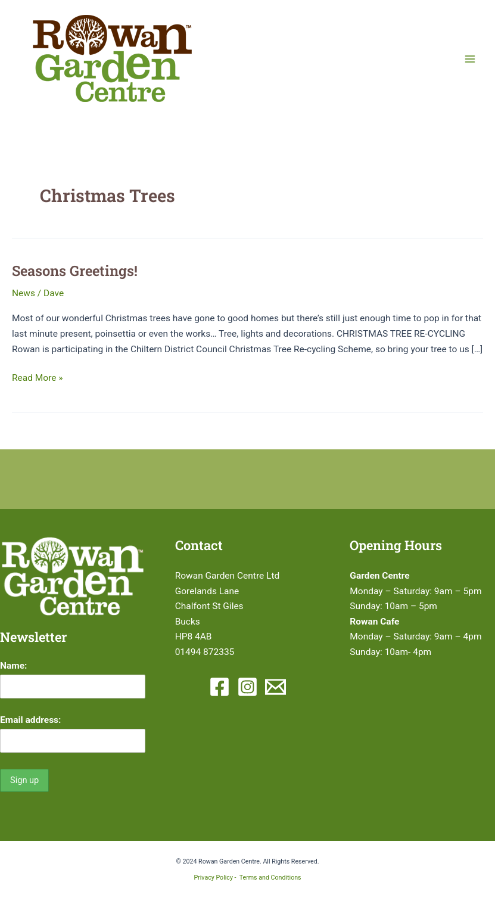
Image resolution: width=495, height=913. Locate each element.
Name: (13, 665)
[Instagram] (247, 686)
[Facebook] (219, 686)
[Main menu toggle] (470, 59)
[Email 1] (275, 686)
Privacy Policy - (216, 877)
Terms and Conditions (270, 877)
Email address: (30, 720)
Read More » (37, 378)
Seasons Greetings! (75, 270)
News (23, 293)
